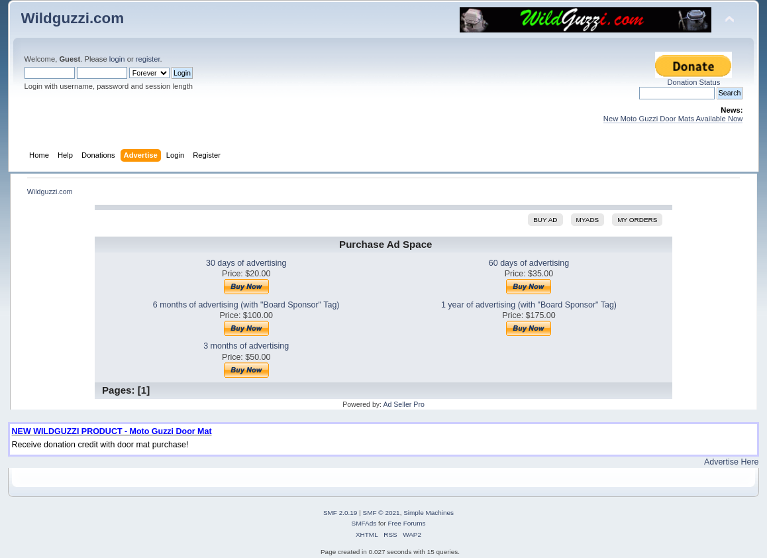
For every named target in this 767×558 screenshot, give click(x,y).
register (148, 59)
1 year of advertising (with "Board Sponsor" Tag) (529, 304)
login (117, 59)
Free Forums (406, 523)
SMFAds (364, 523)
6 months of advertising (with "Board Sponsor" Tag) (246, 304)
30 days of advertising (246, 263)
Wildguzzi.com (73, 18)
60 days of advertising (529, 263)
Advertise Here (731, 462)
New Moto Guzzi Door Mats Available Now (673, 119)
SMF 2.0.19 (340, 512)
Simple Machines (428, 512)
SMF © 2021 (381, 512)
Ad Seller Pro (403, 404)
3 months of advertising (246, 346)
